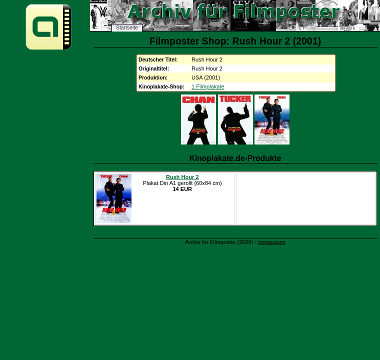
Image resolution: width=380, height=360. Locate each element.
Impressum (272, 242)
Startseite (127, 27)
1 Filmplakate (208, 87)
